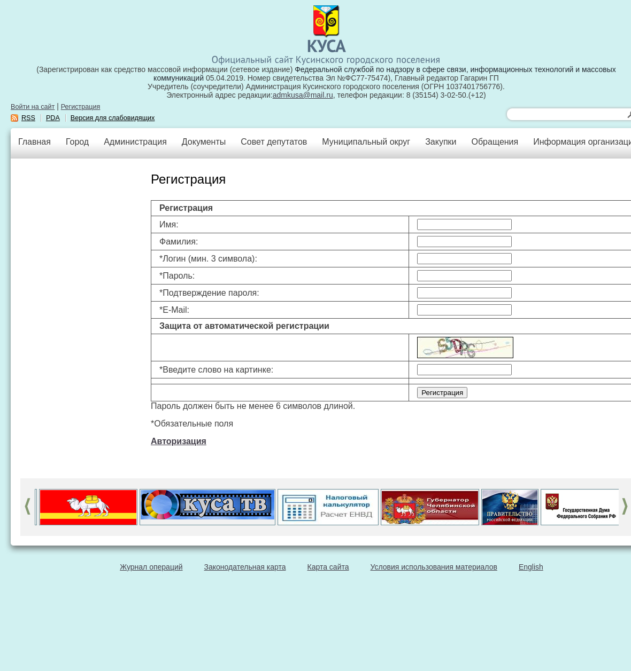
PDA (53, 118)
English (531, 567)
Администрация (135, 141)
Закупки (440, 141)
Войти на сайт (33, 106)
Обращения (494, 141)
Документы (204, 141)
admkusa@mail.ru (303, 95)
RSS (28, 118)
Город (77, 141)
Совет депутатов (274, 141)
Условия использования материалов (434, 567)
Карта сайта (328, 567)
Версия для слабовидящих (113, 118)
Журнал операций (151, 567)
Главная (34, 141)
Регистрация (81, 106)
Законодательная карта (245, 567)
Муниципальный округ (366, 141)
